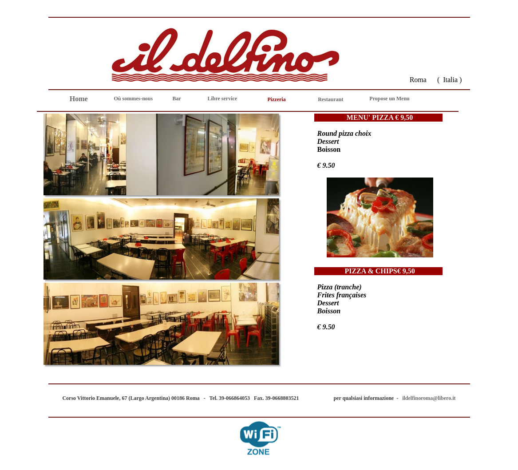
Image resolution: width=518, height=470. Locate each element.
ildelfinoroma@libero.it (428, 398)
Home (79, 99)
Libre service (222, 98)
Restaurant (330, 99)
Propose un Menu (389, 98)
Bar (176, 98)
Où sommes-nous (133, 98)
